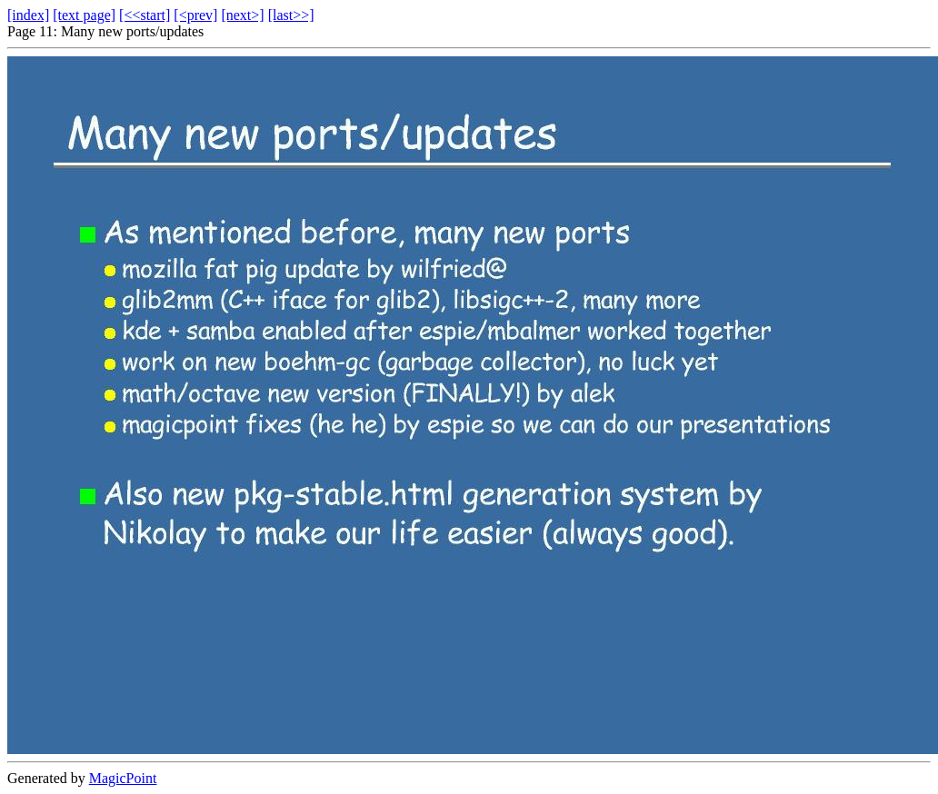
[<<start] (144, 15)
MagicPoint (123, 778)
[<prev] (195, 15)
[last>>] (291, 15)
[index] (28, 15)
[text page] (84, 15)
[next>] (242, 15)
